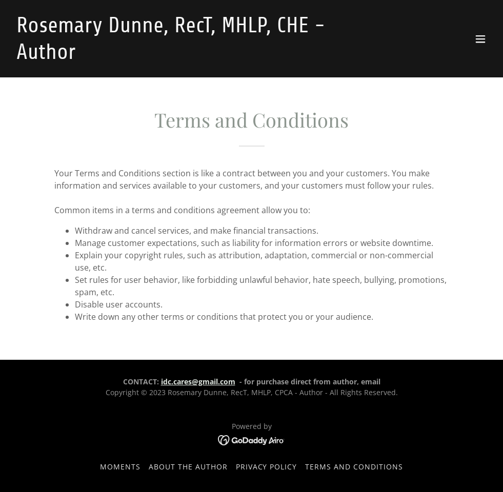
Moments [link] (120, 466)
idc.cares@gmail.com (198, 381)
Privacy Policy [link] (266, 466)
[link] (179, 55)
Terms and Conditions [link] (354, 466)
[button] (480, 39)
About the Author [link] (188, 466)
